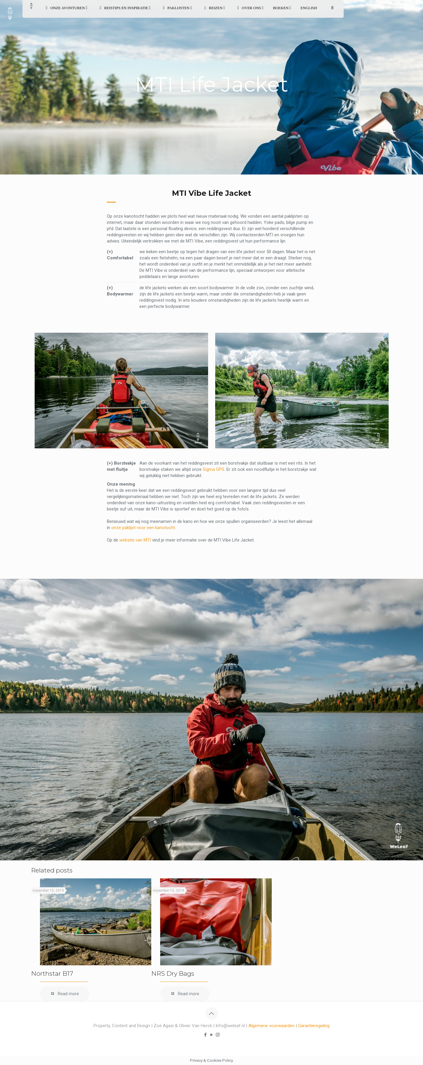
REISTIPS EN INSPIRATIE (125, 8)
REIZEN (215, 8)
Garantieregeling (313, 1025)
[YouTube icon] (211, 1034)
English (308, 8)
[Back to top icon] (211, 1013)
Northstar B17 (52, 973)
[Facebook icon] (205, 1034)
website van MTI (135, 540)
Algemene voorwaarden (271, 1025)
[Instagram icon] (217, 1034)
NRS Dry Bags (172, 973)
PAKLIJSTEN (177, 8)
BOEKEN (282, 8)
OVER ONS (250, 8)
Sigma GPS (213, 469)
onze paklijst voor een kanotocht (143, 527)
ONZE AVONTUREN (66, 8)
